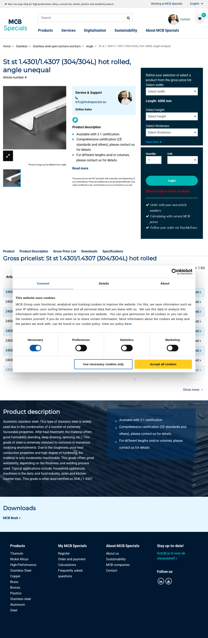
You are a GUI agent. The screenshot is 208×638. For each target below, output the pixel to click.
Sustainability (126, 30)
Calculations (67, 565)
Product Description (34, 251)
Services (68, 30)
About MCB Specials (162, 30)
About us (112, 553)
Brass (14, 582)
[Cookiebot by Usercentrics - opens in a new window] (174, 272)
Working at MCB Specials (166, 3)
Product (8, 251)
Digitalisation (95, 30)
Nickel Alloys (19, 559)
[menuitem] (146, 4)
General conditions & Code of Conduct (109, 630)
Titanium (16, 553)
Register (64, 553)
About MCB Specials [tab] (122, 546)
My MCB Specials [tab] (72, 546)
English (194, 3)
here (128, 323)
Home (7, 46)
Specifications (112, 251)
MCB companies (118, 565)
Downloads (89, 251)
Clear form (153, 141)
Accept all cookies (163, 364)
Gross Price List (64, 251)
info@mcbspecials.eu (90, 102)
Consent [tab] (43, 283)
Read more (80, 168)
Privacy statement (63, 630)
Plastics (16, 593)
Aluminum (17, 605)
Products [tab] (17, 546)
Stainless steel (20, 599)
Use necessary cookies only (103, 364)
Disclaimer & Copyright (158, 630)
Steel (13, 610)
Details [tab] (104, 283)
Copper (15, 576)
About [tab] (164, 283)
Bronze (15, 588)
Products (45, 30)
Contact (111, 570)
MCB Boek (10, 518)
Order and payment (72, 559)
